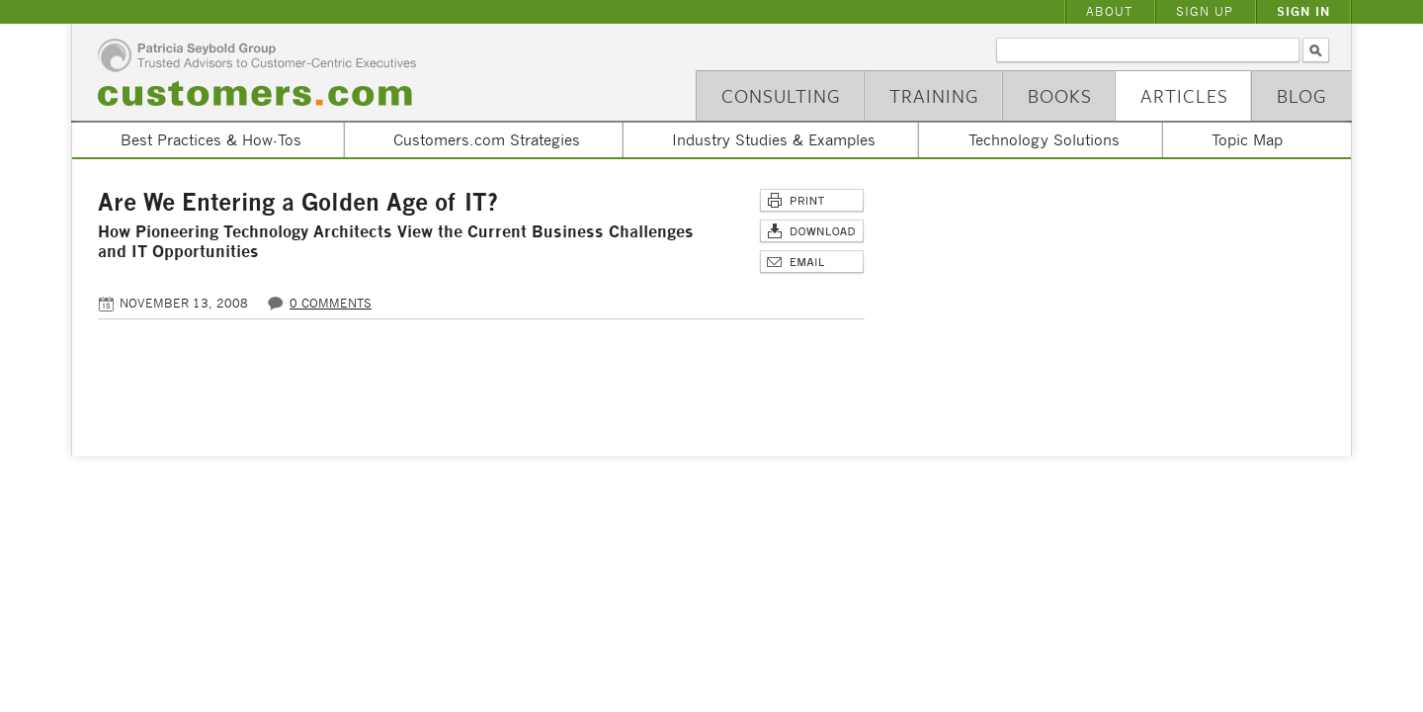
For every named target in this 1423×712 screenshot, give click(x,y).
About (1109, 11)
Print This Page (812, 201)
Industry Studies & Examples (774, 139)
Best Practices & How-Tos (211, 139)
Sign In (1303, 11)
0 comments (331, 303)
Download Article (812, 232)
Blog (1302, 95)
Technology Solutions (1044, 139)
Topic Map (1247, 139)
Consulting (781, 95)
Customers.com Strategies (486, 139)
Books (1060, 95)
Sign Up (1204, 11)
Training (934, 95)
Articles (1184, 95)
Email (812, 262)
